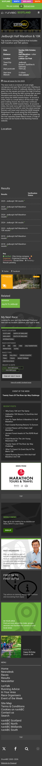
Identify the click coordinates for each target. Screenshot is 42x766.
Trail (5, 358)
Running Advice (10, 689)
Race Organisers (11, 695)
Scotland (6, 1)
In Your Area (8, 692)
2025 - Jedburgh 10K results (12, 201)
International (8, 339)
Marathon (7, 349)
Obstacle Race (8, 361)
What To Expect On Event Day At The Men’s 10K (19, 450)
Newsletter (7, 681)
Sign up (8, 530)
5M (9, 346)
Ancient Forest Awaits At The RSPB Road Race (21, 434)
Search (5, 715)
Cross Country (25, 355)
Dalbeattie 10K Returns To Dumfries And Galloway (21, 415)
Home (4, 668)
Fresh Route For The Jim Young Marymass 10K (17, 440)
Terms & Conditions (13, 706)
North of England (20, 333)
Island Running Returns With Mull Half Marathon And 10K (20, 456)
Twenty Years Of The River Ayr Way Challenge (19, 445)
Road (5, 355)
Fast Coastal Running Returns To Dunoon (21, 425)
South (37, 1)
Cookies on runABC (12, 709)
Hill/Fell (13, 355)
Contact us (7, 712)
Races (5, 674)
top (21, 496)
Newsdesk (7, 671)
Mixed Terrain (23, 358)
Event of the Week (12, 698)
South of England (20, 336)
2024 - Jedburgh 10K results (12, 223)
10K (14, 346)
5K (4, 346)
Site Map (6, 703)
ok (21, 6)
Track (12, 358)
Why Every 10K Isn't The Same (17, 411)
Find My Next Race (12, 376)
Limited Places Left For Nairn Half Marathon (18, 429)
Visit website (24, 75)
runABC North (9, 723)
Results (5, 678)
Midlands (27, 1)
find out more (29, 6)
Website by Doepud (8, 763)
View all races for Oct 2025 (14, 81)
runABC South (9, 729)
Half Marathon (31, 346)
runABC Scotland (11, 720)
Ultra (16, 349)
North (16, 1)
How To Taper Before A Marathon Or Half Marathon (21, 420)
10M (20, 346)
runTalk (5, 686)
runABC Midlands (11, 726)
